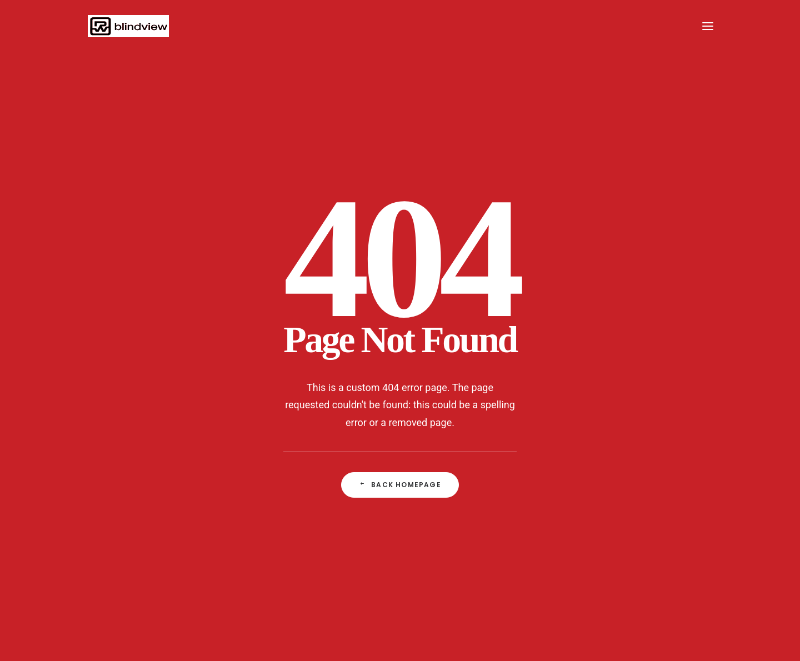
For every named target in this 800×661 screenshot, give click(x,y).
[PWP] (127, 26)
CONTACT (234, 594)
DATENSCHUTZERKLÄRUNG (318, 594)
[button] (707, 26)
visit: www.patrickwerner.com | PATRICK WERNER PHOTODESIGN (545, 594)
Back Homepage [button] (400, 354)
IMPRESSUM (169, 594)
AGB (398, 594)
